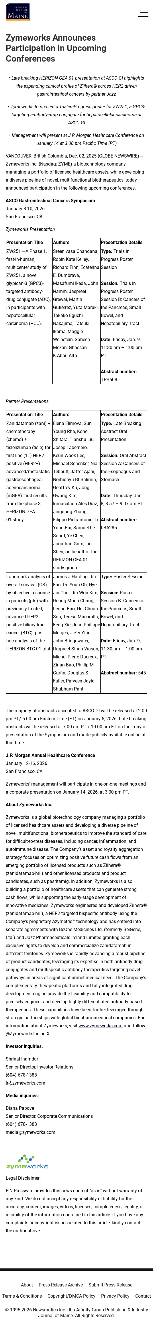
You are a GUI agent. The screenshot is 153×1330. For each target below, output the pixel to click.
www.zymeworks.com (101, 1025)
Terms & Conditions (22, 1296)
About (27, 1285)
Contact (143, 1296)
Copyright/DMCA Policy (71, 1296)
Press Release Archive (61, 1285)
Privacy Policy (115, 1296)
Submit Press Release (110, 1285)
